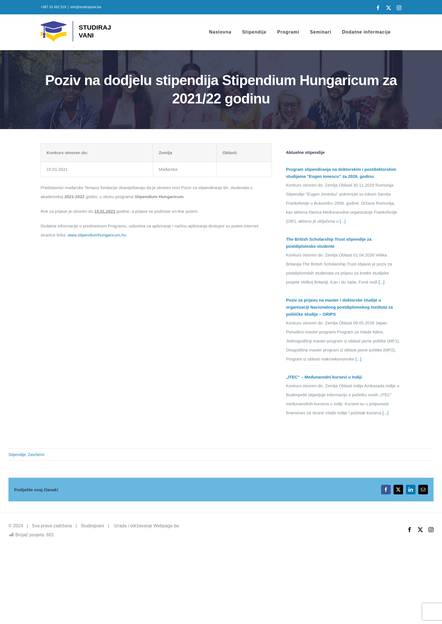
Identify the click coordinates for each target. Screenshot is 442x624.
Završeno (36, 454)
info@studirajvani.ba (85, 7)
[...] (342, 221)
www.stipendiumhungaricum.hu (97, 235)
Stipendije (17, 454)
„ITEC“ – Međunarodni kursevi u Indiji (324, 377)
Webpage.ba (166, 525)
